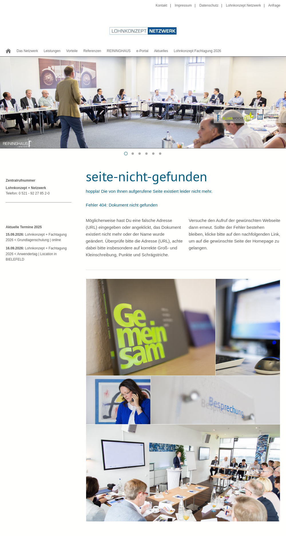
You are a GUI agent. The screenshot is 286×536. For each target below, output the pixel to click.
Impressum (183, 5)
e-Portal (142, 51)
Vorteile (72, 51)
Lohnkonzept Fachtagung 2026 (197, 51)
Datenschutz (209, 5)
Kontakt (161, 5)
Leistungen (52, 51)
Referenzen (92, 51)
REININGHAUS (118, 51)
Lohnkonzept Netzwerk (243, 5)
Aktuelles (161, 51)
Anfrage (274, 5)
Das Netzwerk (27, 51)
